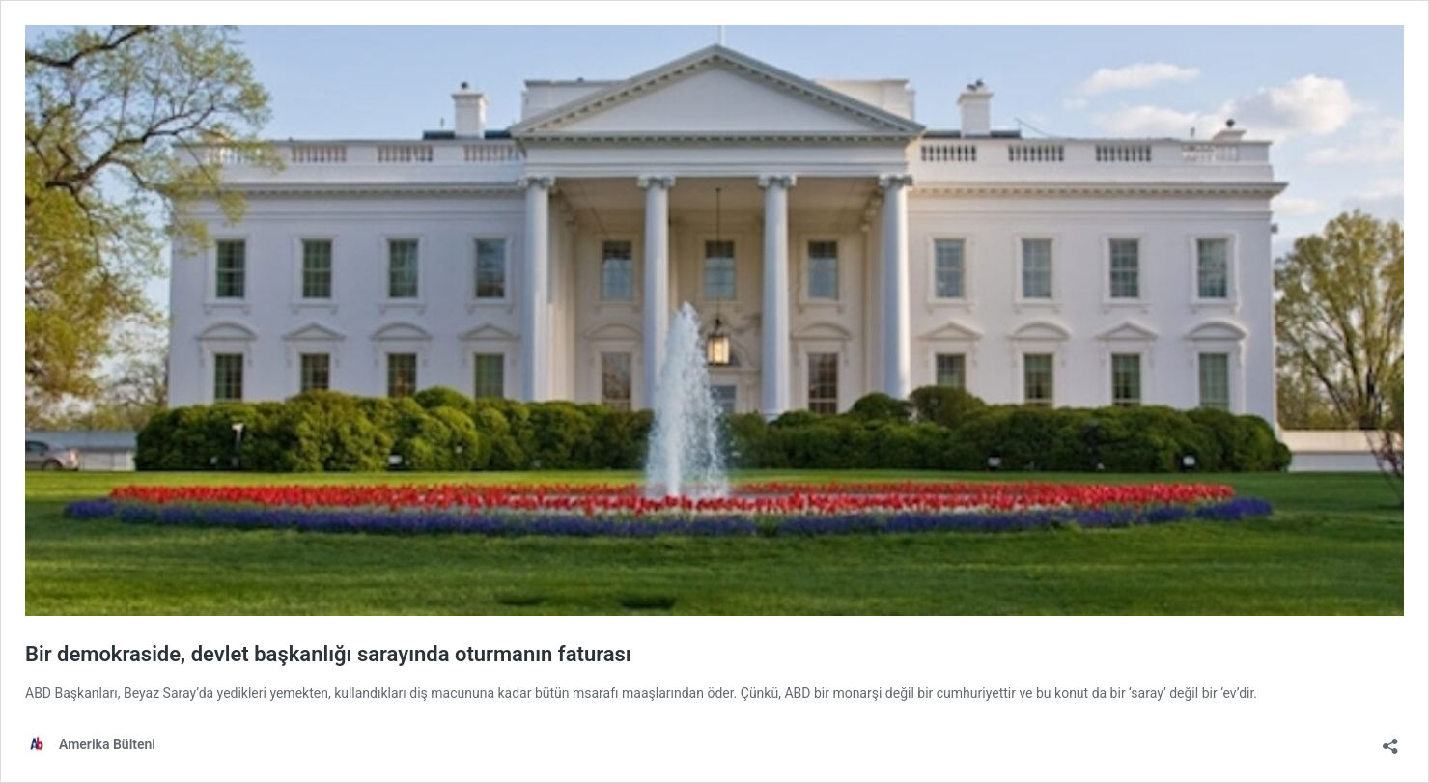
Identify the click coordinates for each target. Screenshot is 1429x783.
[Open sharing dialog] (1390, 740)
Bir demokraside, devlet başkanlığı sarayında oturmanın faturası (328, 654)
